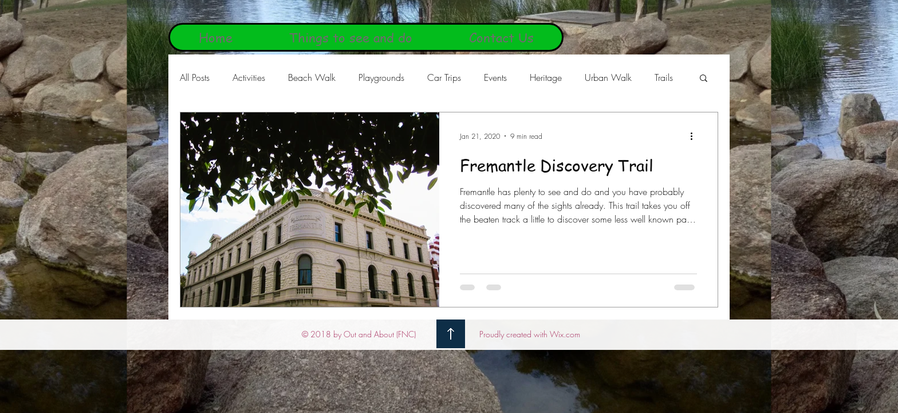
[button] (703, 79)
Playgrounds (381, 77)
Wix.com (565, 334)
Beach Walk (312, 77)
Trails (664, 77)
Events (495, 77)
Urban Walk (608, 77)
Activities (249, 77)
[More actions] (695, 136)
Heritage (546, 77)
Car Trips (444, 77)
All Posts (195, 77)
